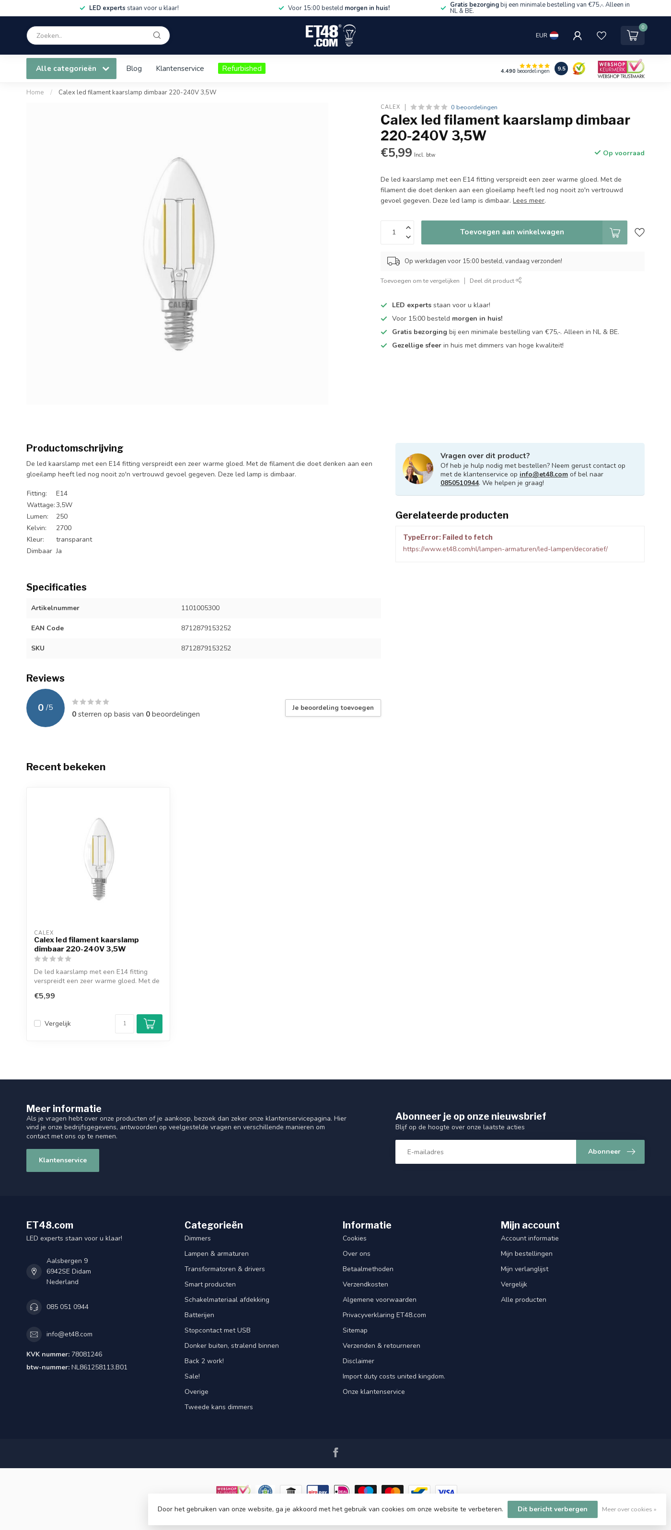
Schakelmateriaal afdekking (227, 1299)
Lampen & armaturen (217, 1253)
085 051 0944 (67, 1306)
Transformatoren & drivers (225, 1269)
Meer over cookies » (629, 1509)
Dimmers (198, 1238)
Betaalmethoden (368, 1269)
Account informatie (530, 1238)
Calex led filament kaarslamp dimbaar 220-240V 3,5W (137, 92)
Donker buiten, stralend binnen (232, 1345)
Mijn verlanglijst (524, 1269)
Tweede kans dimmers (219, 1407)
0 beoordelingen (474, 107)
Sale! (192, 1376)
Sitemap (355, 1330)
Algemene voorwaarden (379, 1299)
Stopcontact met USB (218, 1330)
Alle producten (523, 1299)
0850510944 (459, 482)
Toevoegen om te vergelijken (420, 281)
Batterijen (199, 1315)
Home (35, 92)
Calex (390, 107)
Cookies (355, 1238)
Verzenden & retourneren (381, 1345)
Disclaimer (358, 1361)
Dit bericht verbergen (553, 1509)
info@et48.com (544, 474)
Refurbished (242, 68)
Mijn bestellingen (527, 1253)
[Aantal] (124, 1023)
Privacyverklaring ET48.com (384, 1315)
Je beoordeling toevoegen (333, 708)
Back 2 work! (204, 1361)
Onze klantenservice (374, 1391)
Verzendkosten (365, 1284)
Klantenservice (180, 68)
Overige (196, 1391)
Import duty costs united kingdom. (394, 1376)
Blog (134, 68)
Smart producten (210, 1284)
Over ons (356, 1253)
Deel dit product (496, 281)
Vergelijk (58, 1023)
